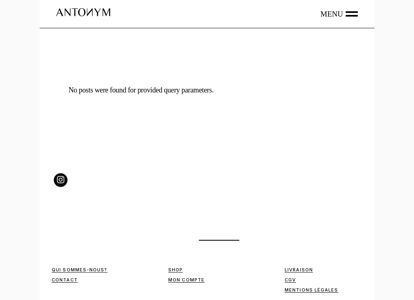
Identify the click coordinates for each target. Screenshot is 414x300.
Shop (175, 270)
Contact (65, 280)
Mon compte (186, 280)
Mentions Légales (311, 290)
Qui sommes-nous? (80, 270)
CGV (290, 280)
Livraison (299, 270)
